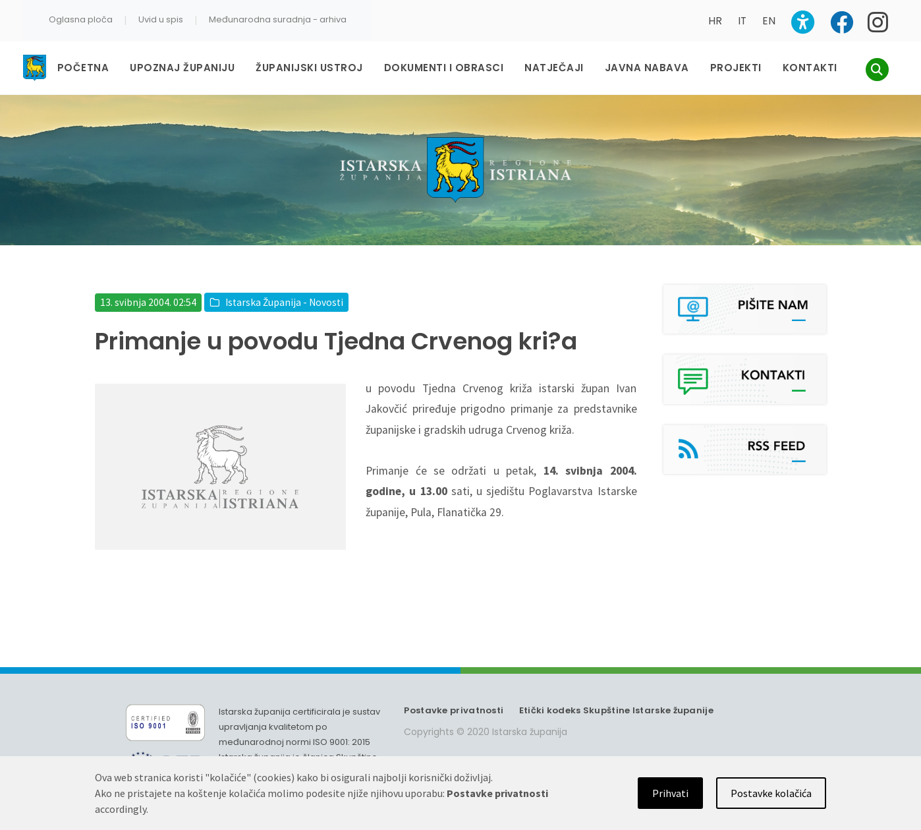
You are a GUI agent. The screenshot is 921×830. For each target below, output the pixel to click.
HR (715, 21)
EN (768, 21)
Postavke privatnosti (453, 710)
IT (742, 21)
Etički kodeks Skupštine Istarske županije (616, 710)
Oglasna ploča (81, 19)
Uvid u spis (160, 19)
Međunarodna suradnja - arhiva (278, 19)
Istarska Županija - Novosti (284, 302)
